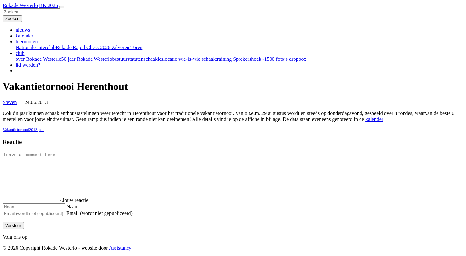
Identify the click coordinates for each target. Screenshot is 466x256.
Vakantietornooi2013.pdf (23, 129)
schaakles (153, 59)
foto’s (281, 59)
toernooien (27, 41)
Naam (72, 206)
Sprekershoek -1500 (253, 59)
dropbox (297, 59)
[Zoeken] (31, 11)
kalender (24, 35)
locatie (170, 59)
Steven (10, 102)
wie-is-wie (188, 59)
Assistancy (120, 248)
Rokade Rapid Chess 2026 (83, 47)
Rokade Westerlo (20, 5)
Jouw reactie (82, 200)
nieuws (23, 30)
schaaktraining (216, 59)
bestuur (120, 59)
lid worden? (28, 65)
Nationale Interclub (36, 47)
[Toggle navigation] (61, 7)
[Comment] (35, 177)
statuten (136, 59)
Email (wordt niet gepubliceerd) (99, 213)
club (20, 53)
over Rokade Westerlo (38, 59)
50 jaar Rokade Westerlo (86, 59)
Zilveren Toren (126, 47)
